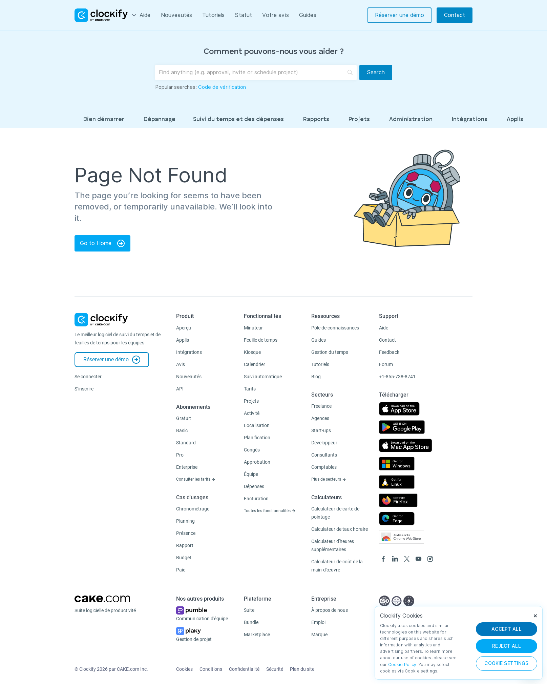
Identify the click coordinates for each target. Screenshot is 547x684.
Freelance (321, 406)
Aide (145, 15)
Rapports (316, 119)
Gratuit (183, 418)
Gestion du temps (329, 352)
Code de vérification (222, 87)
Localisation (257, 425)
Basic (182, 430)
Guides (307, 15)
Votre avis (275, 15)
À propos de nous (329, 610)
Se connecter (88, 376)
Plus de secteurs (328, 479)
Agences (320, 418)
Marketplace (257, 634)
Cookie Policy (402, 664)
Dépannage (159, 119)
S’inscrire (84, 388)
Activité (251, 413)
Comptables (324, 467)
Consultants (324, 455)
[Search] (375, 72)
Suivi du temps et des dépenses (238, 119)
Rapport (184, 545)
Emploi (318, 622)
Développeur (324, 442)
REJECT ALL (506, 646)
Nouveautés (176, 15)
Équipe (251, 474)
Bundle (251, 622)
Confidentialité (244, 669)
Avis (180, 364)
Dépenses (254, 486)
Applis (515, 119)
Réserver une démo (399, 15)
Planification (257, 437)
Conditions (210, 669)
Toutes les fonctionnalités (270, 510)
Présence (185, 533)
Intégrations (469, 119)
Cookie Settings (506, 663)
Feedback (389, 352)
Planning (185, 521)
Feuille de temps (260, 340)
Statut (243, 15)
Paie (180, 569)
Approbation (257, 462)
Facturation (256, 498)
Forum (386, 364)
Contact (454, 15)
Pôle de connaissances (335, 327)
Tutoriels (213, 15)
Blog (316, 376)
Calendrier (254, 364)
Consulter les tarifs (195, 479)
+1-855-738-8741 (397, 376)
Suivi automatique (263, 376)
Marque (319, 634)
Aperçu (183, 327)
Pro (180, 455)
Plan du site (302, 669)
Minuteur (253, 327)
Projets (359, 119)
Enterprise (186, 467)
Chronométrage (192, 508)
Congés (252, 449)
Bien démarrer (103, 119)
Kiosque (252, 352)
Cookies (184, 669)
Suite (249, 610)
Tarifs (250, 388)
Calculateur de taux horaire (339, 529)
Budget (183, 557)
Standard (186, 442)
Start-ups (321, 430)
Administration (411, 119)
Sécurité (274, 669)
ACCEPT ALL (506, 629)
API (180, 388)
